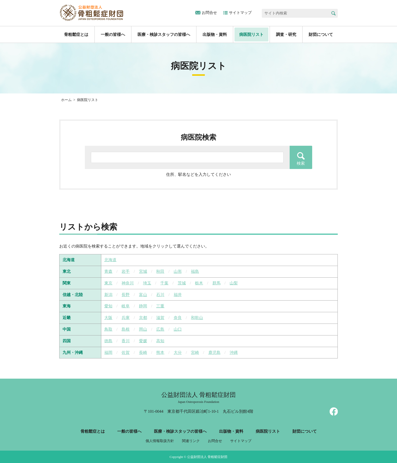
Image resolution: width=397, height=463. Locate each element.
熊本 (160, 352)
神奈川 (128, 283)
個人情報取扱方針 (160, 441)
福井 (178, 295)
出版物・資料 (215, 34)
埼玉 (147, 283)
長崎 (143, 352)
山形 (178, 271)
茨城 (182, 283)
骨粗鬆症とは (76, 34)
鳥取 (108, 329)
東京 (108, 283)
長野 (126, 295)
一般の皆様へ (113, 34)
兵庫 (126, 317)
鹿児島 (214, 352)
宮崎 (195, 352)
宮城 (143, 271)
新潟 (108, 295)
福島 (195, 271)
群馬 (216, 283)
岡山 (143, 329)
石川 (160, 295)
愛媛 (143, 341)
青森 (108, 271)
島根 (126, 329)
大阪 (108, 317)
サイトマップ (240, 13)
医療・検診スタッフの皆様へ (163, 34)
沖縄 (234, 352)
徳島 (108, 341)
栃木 (199, 283)
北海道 (110, 260)
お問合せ (209, 13)
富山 (143, 295)
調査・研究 (286, 34)
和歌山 (197, 317)
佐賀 (126, 352)
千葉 (164, 283)
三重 (160, 306)
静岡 (143, 306)
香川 (126, 341)
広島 (160, 329)
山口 (178, 329)
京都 (143, 317)
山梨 (234, 283)
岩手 (126, 271)
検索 (333, 13)
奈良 (178, 317)
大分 (178, 352)
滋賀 (160, 317)
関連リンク (191, 441)
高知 (160, 341)
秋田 (160, 271)
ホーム (66, 100)
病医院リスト (251, 34)
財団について (321, 34)
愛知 (108, 306)
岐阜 (126, 306)
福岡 (108, 352)
